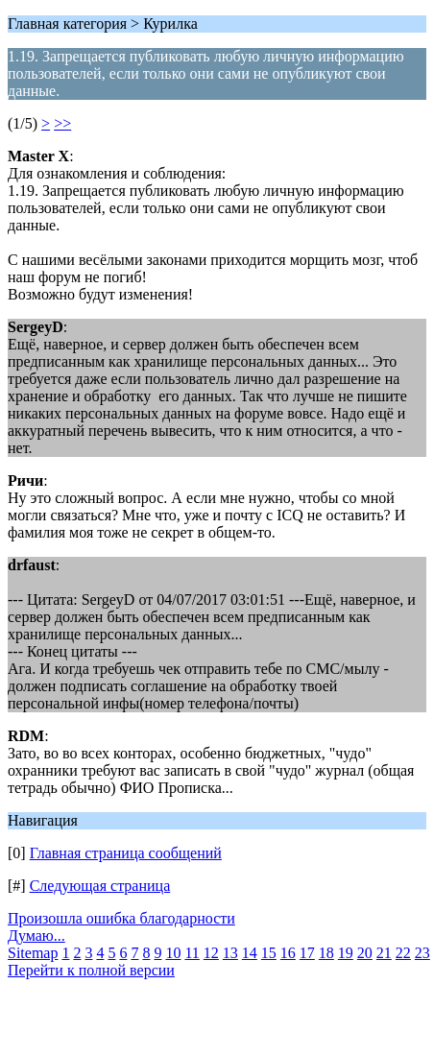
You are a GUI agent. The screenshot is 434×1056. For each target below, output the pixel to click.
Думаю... (36, 935)
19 (345, 953)
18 (326, 953)
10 (173, 953)
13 (230, 953)
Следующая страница (100, 885)
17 (307, 953)
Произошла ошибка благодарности (121, 918)
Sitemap (33, 953)
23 (422, 953)
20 (365, 953)
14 (249, 953)
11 (191, 953)
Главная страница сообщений (126, 853)
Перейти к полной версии (91, 970)
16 (288, 953)
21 (384, 953)
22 (403, 953)
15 (269, 953)
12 (211, 953)
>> (62, 123)
